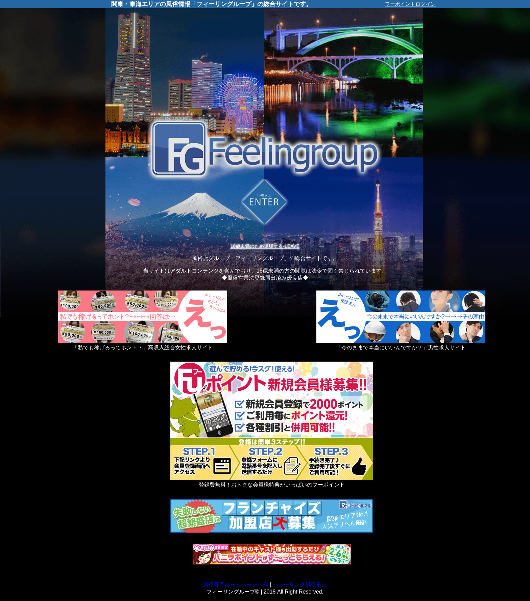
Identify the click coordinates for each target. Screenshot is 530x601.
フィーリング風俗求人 (300, 584)
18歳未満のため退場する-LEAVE (265, 246)
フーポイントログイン (410, 4)
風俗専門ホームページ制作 (235, 584)
